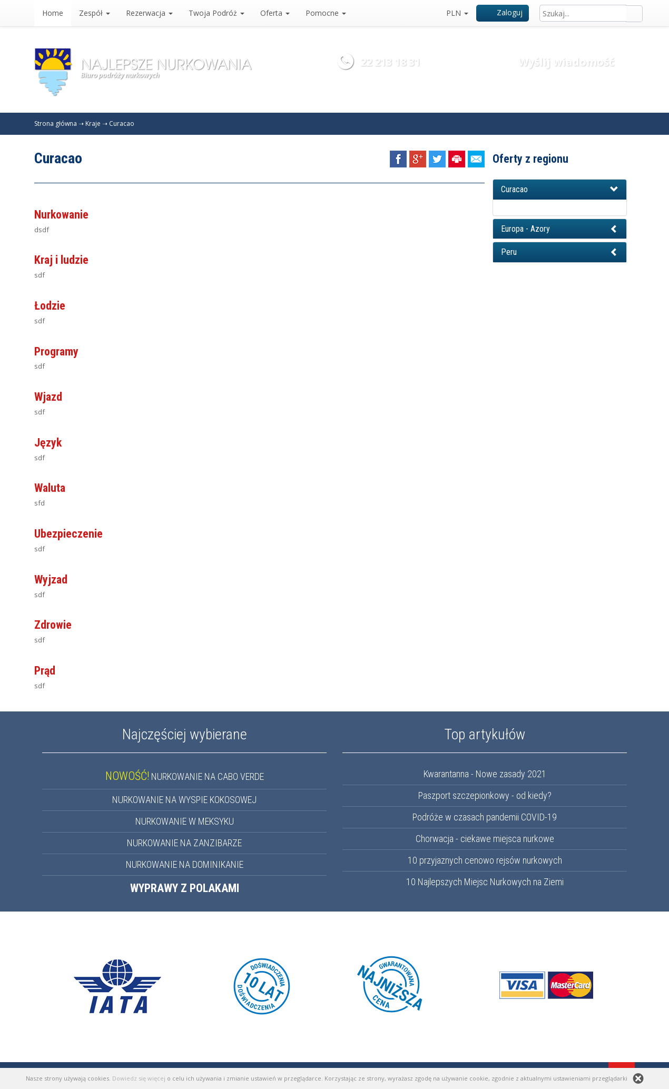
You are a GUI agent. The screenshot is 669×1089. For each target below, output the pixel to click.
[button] (559, 190)
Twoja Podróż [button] (216, 13)
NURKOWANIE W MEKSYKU (184, 821)
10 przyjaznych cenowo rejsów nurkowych (485, 860)
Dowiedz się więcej (138, 1078)
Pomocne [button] (326, 13)
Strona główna (55, 123)
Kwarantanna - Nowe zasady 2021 (485, 773)
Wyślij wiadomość (566, 62)
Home (52, 13)
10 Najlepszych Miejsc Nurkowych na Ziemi (485, 881)
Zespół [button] (94, 13)
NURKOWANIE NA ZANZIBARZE (184, 842)
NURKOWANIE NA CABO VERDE (184, 776)
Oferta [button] (275, 13)
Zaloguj (503, 12)
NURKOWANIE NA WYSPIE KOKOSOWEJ (184, 799)
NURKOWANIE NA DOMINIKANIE (184, 864)
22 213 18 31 (390, 62)
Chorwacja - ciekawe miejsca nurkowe (485, 838)
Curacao (121, 123)
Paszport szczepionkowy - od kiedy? (485, 795)
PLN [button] (457, 13)
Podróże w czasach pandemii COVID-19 (484, 817)
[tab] (559, 190)
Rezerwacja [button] (149, 13)
